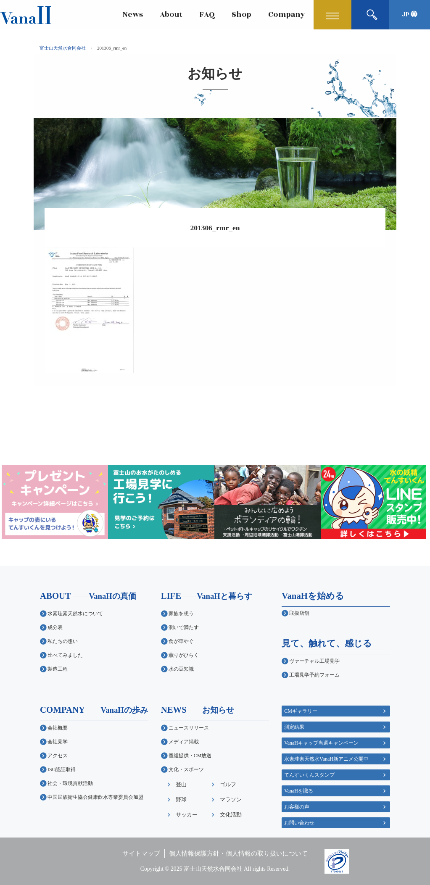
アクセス (57, 756)
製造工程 (57, 669)
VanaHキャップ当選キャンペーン (321, 743)
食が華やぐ (181, 641)
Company (286, 14)
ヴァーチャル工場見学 (314, 661)
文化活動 (231, 814)
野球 (181, 799)
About (171, 14)
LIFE (206, 596)
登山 (181, 784)
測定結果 (294, 727)
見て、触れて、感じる (327, 643)
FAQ (207, 14)
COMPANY (94, 709)
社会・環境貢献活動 (70, 783)
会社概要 (57, 728)
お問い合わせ (299, 823)
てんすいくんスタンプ (309, 775)
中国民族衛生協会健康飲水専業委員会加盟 (95, 797)
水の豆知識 (181, 669)
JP (409, 14)
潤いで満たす (184, 627)
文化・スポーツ (186, 769)
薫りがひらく (184, 655)
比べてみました (65, 655)
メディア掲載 (184, 742)
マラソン (231, 799)
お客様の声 (296, 807)
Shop (241, 14)
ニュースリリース (189, 728)
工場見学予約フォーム (314, 675)
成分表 (55, 627)
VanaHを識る (298, 791)
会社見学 (57, 742)
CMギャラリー (300, 711)
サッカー (187, 814)
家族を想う (181, 613)
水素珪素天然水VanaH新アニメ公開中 (326, 759)
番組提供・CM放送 (190, 756)
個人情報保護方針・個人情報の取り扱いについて (238, 853)
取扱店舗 (299, 613)
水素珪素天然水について (75, 613)
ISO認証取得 (61, 769)
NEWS (198, 709)
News (133, 14)
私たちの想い (62, 641)
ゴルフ (228, 784)
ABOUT (88, 596)
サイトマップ (141, 853)
